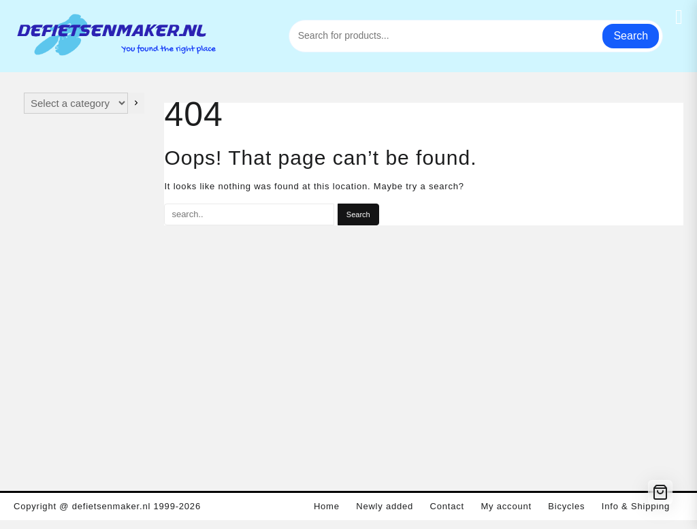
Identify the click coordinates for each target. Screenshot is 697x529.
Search (630, 36)
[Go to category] (136, 103)
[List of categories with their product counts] (76, 103)
